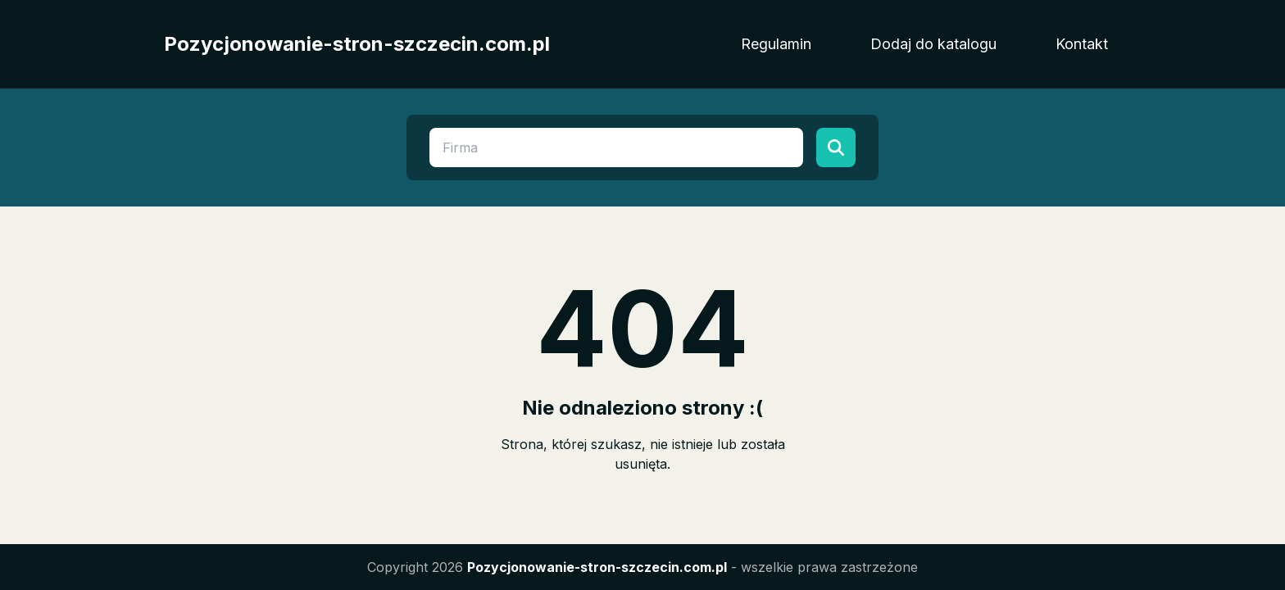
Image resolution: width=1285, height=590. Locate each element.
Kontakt (1082, 43)
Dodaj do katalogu (933, 43)
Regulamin (776, 43)
